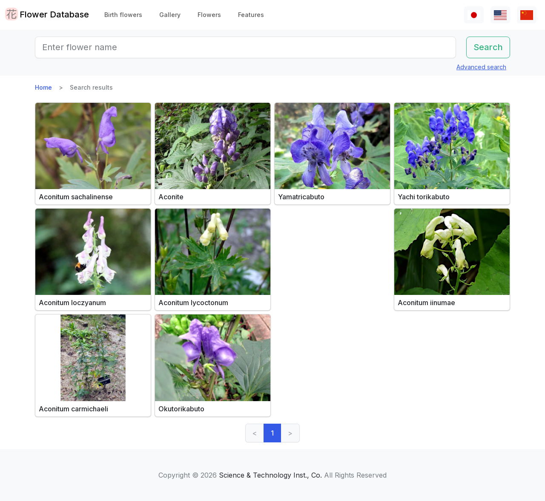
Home (43, 87)
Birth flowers (123, 14)
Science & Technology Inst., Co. (270, 475)
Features (251, 14)
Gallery (170, 14)
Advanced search (481, 67)
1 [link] (272, 433)
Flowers (209, 14)
